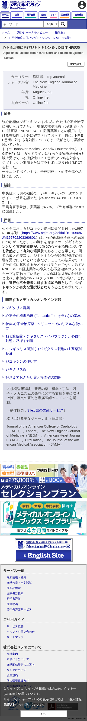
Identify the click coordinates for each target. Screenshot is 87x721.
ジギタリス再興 (18, 308)
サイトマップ (15, 637)
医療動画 (12, 604)
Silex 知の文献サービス (45, 410)
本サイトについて (18, 659)
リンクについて (16, 670)
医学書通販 (14, 598)
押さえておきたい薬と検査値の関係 (33, 377)
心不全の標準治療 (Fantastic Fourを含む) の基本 (43, 316)
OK (43, 714)
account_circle (82, 5)
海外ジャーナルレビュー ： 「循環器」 (41, 32)
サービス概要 (15, 626)
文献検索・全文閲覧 (19, 582)
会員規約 (12, 675)
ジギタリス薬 (16, 369)
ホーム (6, 32)
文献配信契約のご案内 (21, 664)
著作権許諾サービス (19, 609)
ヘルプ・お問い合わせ (21, 631)
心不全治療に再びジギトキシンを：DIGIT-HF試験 (40, 37)
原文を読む (76, 64)
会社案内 (12, 654)
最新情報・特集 (16, 577)
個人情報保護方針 (18, 680)
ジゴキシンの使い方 (21, 361)
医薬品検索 (14, 588)
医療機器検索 (15, 593)
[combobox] (22, 24)
